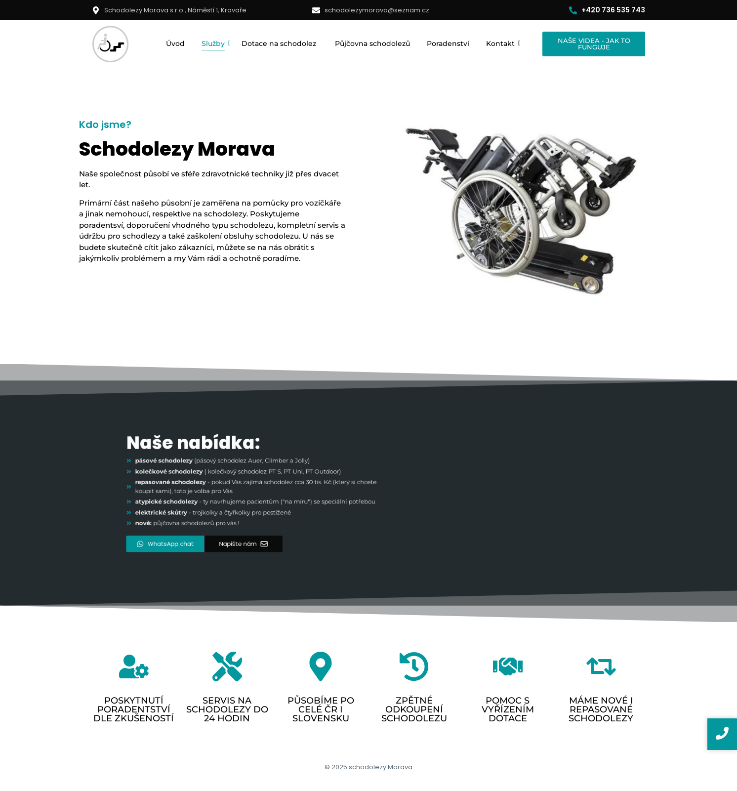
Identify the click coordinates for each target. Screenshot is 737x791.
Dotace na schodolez (280, 43)
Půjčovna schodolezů (372, 43)
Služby (215, 43)
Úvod (175, 43)
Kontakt (502, 43)
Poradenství (448, 43)
